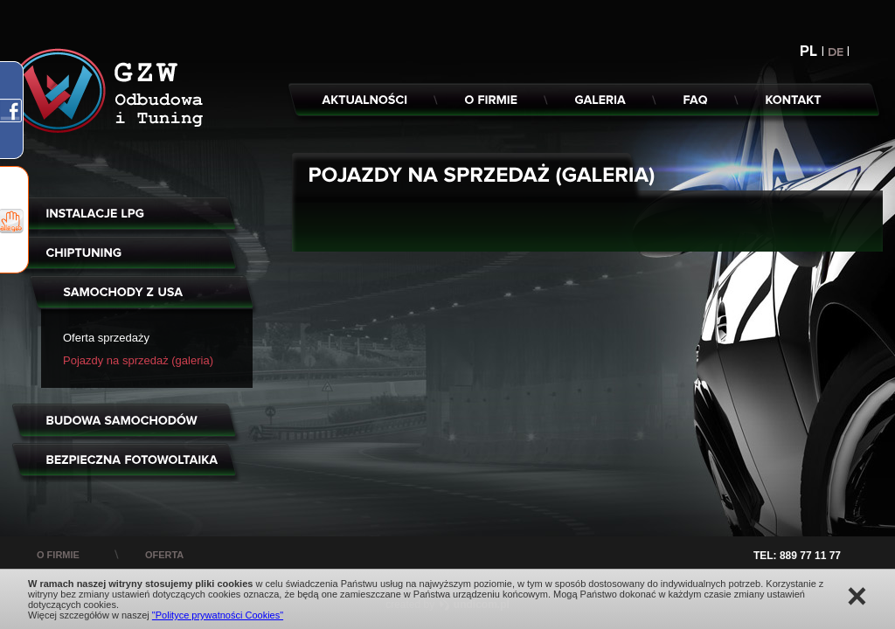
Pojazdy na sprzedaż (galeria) (138, 360)
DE (837, 52)
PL (811, 51)
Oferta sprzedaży (106, 337)
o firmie (58, 555)
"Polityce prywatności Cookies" (217, 615)
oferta (164, 555)
